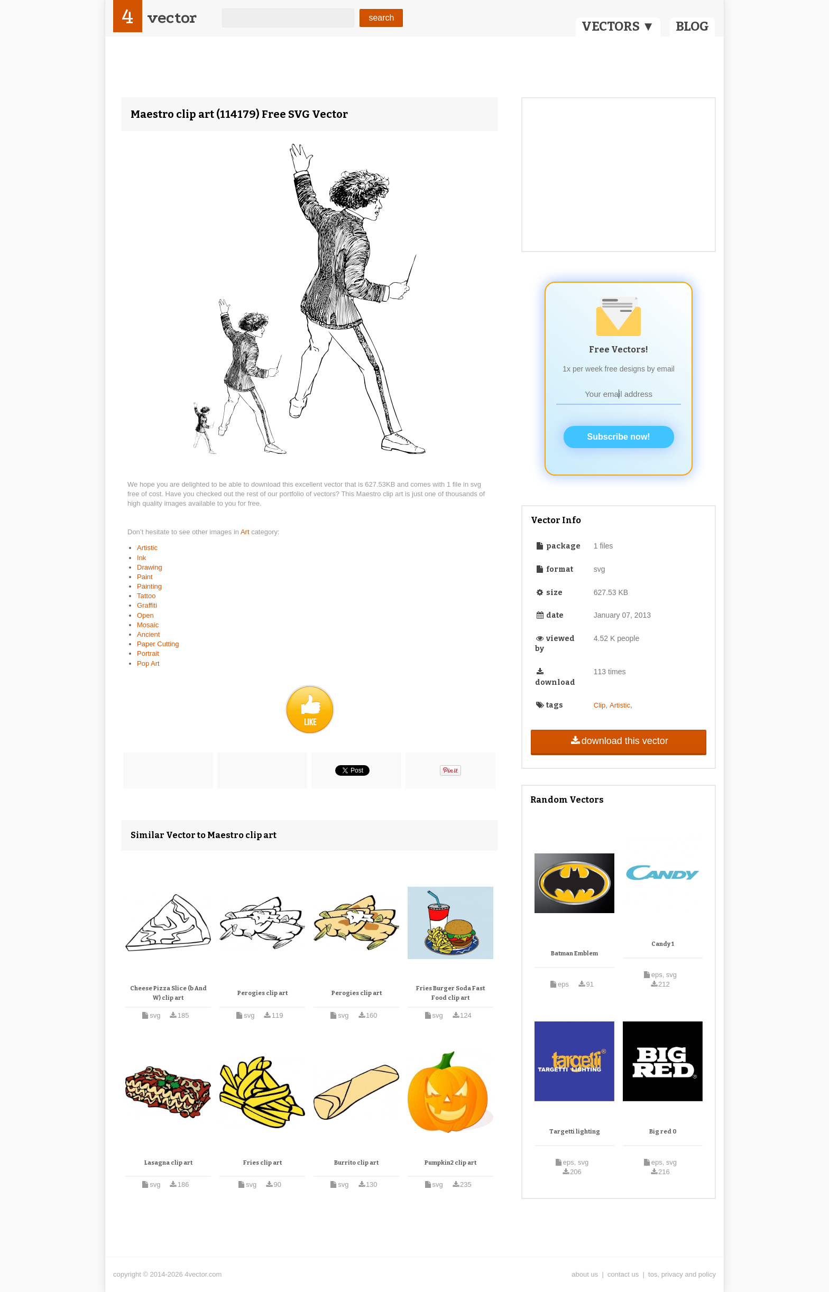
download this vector (618, 741)
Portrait (148, 653)
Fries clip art (262, 1162)
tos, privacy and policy (682, 1274)
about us (585, 1274)
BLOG (692, 26)
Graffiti (147, 605)
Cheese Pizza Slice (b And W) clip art (168, 993)
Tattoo (146, 596)
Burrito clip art (356, 1162)
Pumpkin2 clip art (450, 1162)
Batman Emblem (574, 953)
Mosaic (148, 625)
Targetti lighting (574, 1131)
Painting (149, 586)
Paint (145, 577)
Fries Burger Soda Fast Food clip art (450, 993)
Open (145, 615)
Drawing (149, 567)
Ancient (148, 634)
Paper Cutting (158, 644)
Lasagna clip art (168, 1162)
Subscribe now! (618, 436)
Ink (141, 558)
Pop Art (148, 663)
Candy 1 (662, 944)
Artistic (147, 548)
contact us (623, 1274)
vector (172, 17)
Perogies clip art (262, 993)
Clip (599, 705)
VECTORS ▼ (618, 26)
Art (246, 532)
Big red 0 (663, 1131)
